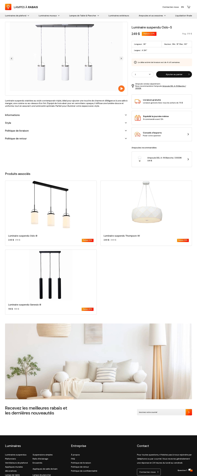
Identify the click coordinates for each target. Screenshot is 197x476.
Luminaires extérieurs (119, 15)
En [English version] (182, 7)
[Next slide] (121, 58)
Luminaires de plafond (17, 15)
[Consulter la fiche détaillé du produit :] (51, 211)
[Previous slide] (11, 58)
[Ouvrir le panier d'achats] (189, 7)
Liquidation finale (183, 15)
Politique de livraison (66, 130)
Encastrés (37, 462)
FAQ (73, 458)
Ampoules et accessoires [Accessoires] (152, 15)
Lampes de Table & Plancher (84, 15)
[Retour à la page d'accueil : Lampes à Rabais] (21, 9)
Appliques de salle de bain (45, 469)
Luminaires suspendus (15, 454)
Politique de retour (66, 138)
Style (66, 122)
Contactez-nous (171, 7)
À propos (75, 454)
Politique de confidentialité (84, 471)
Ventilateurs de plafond (16, 462)
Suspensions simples (43, 454)
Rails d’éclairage (40, 458)
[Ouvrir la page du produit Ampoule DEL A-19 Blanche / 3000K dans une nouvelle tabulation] (162, 159)
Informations (66, 115)
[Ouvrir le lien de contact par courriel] (149, 472)
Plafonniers (10, 458)
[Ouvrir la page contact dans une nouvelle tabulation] (162, 134)
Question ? (185, 470)
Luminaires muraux (49, 15)
